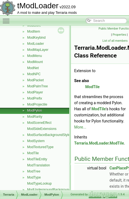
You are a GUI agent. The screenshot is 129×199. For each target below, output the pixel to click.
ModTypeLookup (39, 183)
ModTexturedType (40, 147)
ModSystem (36, 141)
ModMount (35, 62)
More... (80, 127)
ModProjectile (37, 104)
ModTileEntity (37, 159)
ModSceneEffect (39, 123)
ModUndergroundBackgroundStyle (52, 190)
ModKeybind (36, 38)
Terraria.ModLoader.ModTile (99, 143)
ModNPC (34, 74)
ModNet (33, 68)
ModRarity (34, 117)
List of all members (115, 41)
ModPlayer (35, 92)
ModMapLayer (37, 50)
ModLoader (35, 44)
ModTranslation (38, 165)
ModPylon (34, 110)
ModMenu (34, 56)
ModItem (33, 31)
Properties (119, 34)
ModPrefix (34, 98)
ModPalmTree (37, 86)
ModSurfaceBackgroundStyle (48, 135)
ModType (34, 177)
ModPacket (35, 80)
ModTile (33, 153)
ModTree (33, 171)
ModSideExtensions (41, 129)
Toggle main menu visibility (7, 18)
